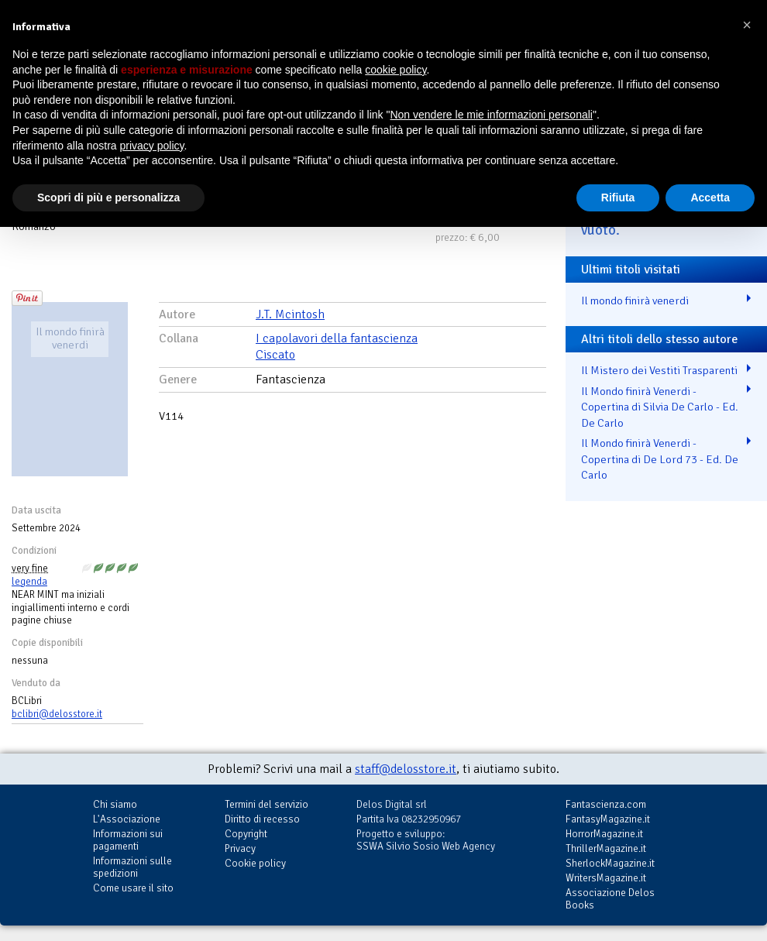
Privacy (240, 848)
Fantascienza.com (606, 804)
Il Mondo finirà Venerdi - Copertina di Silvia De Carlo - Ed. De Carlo (659, 407)
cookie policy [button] (395, 70)
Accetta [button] (710, 197)
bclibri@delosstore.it (57, 714)
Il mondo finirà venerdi (635, 300)
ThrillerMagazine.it (606, 848)
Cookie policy (255, 863)
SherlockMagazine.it (610, 863)
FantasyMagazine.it (608, 819)
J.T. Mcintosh (290, 314)
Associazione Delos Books (610, 899)
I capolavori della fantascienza (337, 338)
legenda (29, 581)
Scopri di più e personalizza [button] (108, 197)
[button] (746, 24)
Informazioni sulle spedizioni (132, 867)
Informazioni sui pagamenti (128, 840)
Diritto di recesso (262, 819)
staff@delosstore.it (405, 769)
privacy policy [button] (152, 145)
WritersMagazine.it (606, 877)
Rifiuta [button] (618, 197)
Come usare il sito (133, 888)
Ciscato (275, 354)
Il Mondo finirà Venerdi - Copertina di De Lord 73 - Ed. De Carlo (659, 459)
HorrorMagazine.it (604, 833)
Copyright (246, 833)
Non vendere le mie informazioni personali (491, 114)
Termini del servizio (266, 804)
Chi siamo (115, 804)
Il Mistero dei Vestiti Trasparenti (659, 370)
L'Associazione (126, 819)
